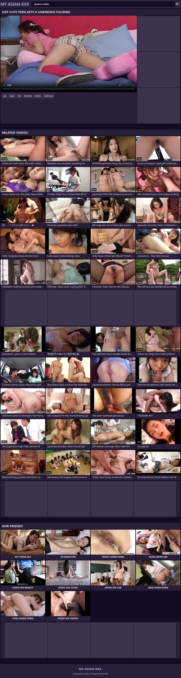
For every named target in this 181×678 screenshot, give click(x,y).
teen (12, 95)
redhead (48, 95)
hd (19, 95)
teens (38, 95)
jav (4, 95)
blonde (28, 95)
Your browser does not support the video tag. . (69, 54)
